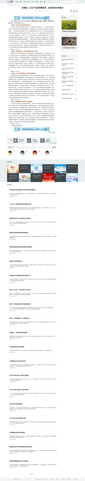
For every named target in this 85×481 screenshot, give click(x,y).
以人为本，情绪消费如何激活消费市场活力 (20, 204)
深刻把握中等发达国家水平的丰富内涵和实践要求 (22, 189)
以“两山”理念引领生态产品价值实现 (18, 389)
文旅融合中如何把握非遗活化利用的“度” (20, 275)
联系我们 (57, 479)
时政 (17, 1)
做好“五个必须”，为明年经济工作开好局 (20, 289)
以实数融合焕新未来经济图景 (17, 432)
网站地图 (75, 479)
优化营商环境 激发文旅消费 (16, 346)
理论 (29, 1)
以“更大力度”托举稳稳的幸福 (68, 85)
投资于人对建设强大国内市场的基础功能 (20, 304)
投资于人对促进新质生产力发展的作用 (19, 318)
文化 (33, 1)
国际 (21, 1)
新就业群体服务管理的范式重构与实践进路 (20, 247)
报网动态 (51, 479)
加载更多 (32, 474)
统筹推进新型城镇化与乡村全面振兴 (18, 461)
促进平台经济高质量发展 (15, 404)
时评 (25, 1)
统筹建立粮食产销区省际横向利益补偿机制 (20, 446)
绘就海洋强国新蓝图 (66, 89)
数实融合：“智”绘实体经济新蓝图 (18, 332)
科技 (37, 1)
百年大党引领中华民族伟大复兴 (17, 418)
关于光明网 (45, 479)
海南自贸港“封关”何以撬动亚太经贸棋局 (20, 218)
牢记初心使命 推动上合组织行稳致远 (19, 375)
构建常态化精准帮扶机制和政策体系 (18, 232)
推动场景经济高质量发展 (67, 98)
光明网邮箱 (69, 479)
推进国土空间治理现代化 (15, 261)
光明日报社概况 (38, 479)
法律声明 (63, 479)
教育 (41, 1)
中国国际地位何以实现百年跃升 (17, 361)
